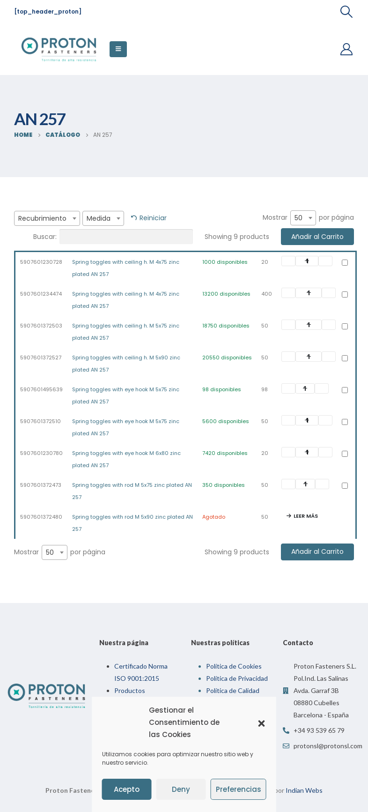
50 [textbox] (298, 218)
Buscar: (113, 236)
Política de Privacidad (237, 678)
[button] (261, 722)
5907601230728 (41, 262)
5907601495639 (41, 389)
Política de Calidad (232, 690)
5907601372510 (40, 421)
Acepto (127, 789)
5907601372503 (41, 325)
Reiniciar (153, 218)
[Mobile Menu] (118, 49)
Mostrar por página (308, 217)
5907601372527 (40, 357)
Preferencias (238, 789)
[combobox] (47, 218)
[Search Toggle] (346, 12)
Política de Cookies (234, 666)
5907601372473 (40, 485)
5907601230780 (41, 453)
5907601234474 (41, 294)
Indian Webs (304, 790)
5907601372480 (41, 517)
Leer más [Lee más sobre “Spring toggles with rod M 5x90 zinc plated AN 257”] (306, 516)
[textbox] (47, 218)
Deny (181, 789)
